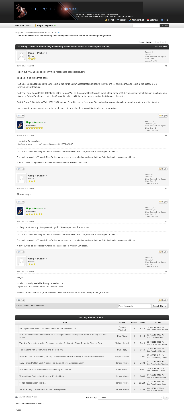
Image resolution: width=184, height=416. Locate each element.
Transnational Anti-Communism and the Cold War (41, 350)
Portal (111, 20)
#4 (166, 221)
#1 (166, 66)
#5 (166, 271)
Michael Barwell (122, 343)
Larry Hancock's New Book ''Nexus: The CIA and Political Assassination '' (51, 363)
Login (40, 25)
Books (54, 33)
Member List (138, 20)
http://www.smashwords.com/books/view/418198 (40, 286)
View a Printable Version (28, 397)
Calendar (154, 20)
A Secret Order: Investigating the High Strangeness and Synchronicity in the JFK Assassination (61, 356)
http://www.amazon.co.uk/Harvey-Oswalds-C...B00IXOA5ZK (45, 144)
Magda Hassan (122, 356)
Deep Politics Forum (23, 33)
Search (123, 20)
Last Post (150, 330)
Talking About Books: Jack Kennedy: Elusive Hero (41, 376)
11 (134, 356)
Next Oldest (23, 305)
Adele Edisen (122, 369)
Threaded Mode (161, 46)
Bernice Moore (122, 363)
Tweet (18, 410)
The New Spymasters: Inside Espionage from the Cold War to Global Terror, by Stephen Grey (60, 343)
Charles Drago (160, 384)
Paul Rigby (122, 336)
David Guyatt (160, 351)
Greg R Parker (36, 53)
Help (166, 20)
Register (49, 25)
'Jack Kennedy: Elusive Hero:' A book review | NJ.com (43, 389)
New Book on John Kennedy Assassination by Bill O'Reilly (45, 369)
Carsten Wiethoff (161, 330)
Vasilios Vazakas (161, 364)
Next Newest (37, 305)
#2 (166, 135)
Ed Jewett (159, 390)
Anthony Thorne (161, 358)
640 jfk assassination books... (32, 383)
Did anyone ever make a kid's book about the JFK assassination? (48, 328)
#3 (166, 188)
